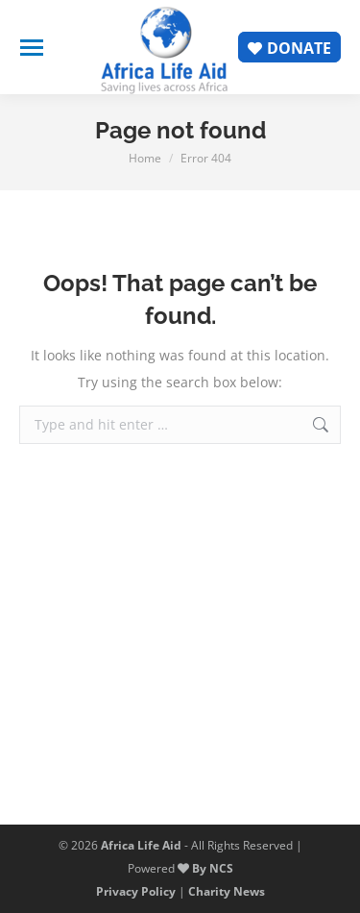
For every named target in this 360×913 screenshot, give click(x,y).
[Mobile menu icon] (31, 48)
